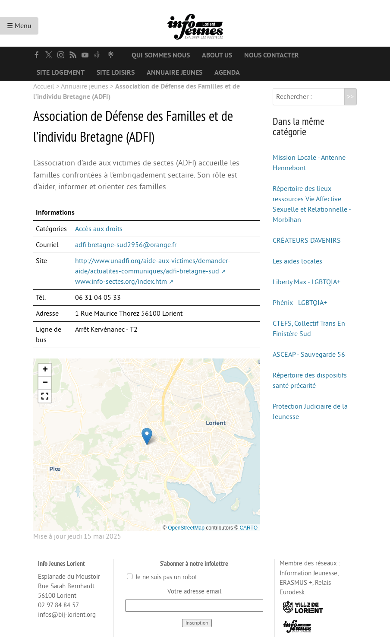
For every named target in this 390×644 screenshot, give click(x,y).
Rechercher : (294, 96)
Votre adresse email (194, 591)
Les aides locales (297, 261)
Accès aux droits (99, 229)
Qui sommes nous (161, 55)
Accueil (43, 86)
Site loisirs (116, 72)
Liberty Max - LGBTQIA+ (306, 282)
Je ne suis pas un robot (162, 577)
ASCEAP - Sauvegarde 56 (309, 354)
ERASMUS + (296, 583)
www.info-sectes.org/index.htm (121, 282)
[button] (147, 436)
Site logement (61, 72)
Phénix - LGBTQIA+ (300, 303)
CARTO (248, 528)
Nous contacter (271, 55)
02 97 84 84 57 (58, 605)
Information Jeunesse (308, 573)
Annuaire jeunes (174, 72)
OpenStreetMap (186, 528)
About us (217, 55)
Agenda (227, 72)
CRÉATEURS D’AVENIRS (307, 240)
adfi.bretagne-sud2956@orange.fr (125, 245)
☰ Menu (19, 26)
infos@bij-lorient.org (67, 615)
